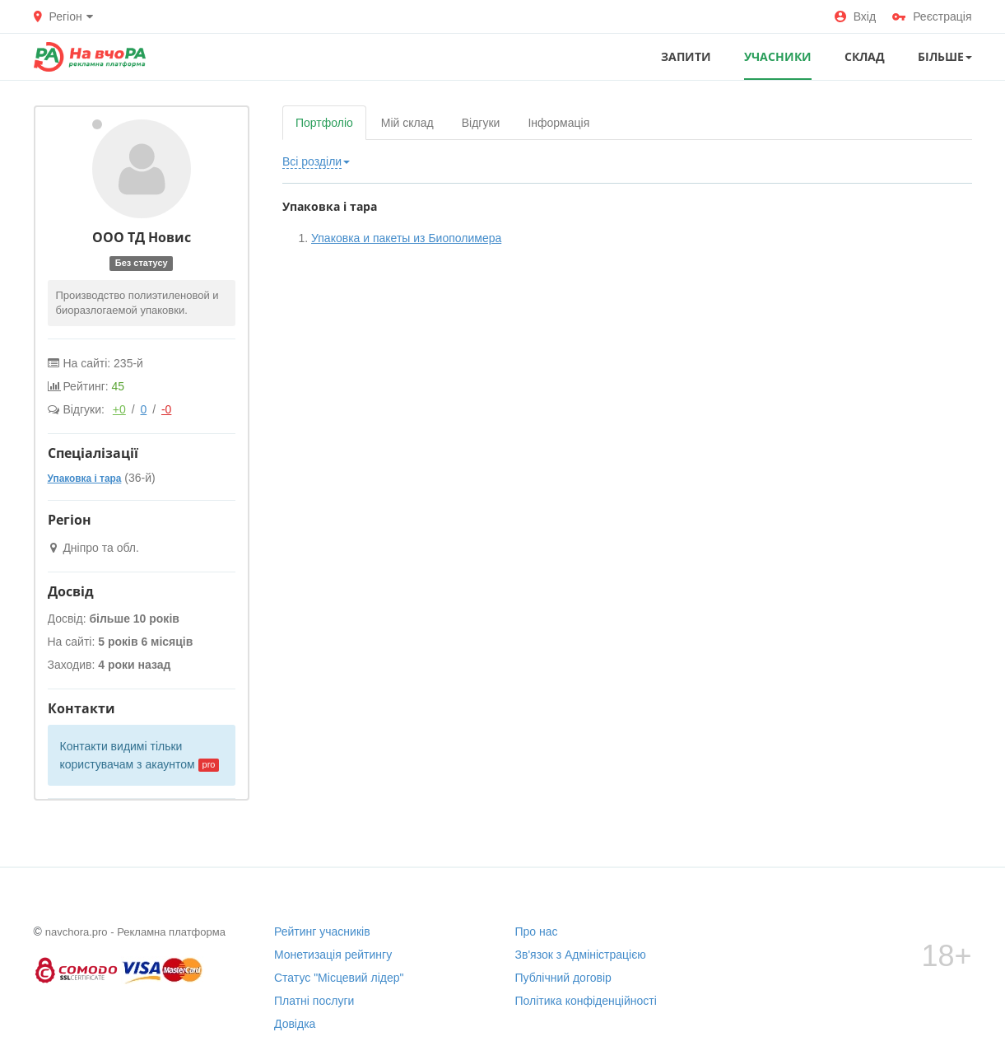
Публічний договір (563, 977)
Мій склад (407, 122)
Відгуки (481, 122)
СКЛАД (864, 56)
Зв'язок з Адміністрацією (580, 954)
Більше (945, 56)
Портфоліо (324, 122)
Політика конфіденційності (586, 1000)
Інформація (558, 122)
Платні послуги (314, 1000)
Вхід (855, 16)
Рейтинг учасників (322, 931)
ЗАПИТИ (686, 56)
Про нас (536, 931)
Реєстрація (931, 16)
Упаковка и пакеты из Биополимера (406, 238)
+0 (119, 409)
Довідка (294, 1023)
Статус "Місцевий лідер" (339, 977)
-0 (166, 409)
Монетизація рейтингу (333, 954)
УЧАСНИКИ (778, 56)
